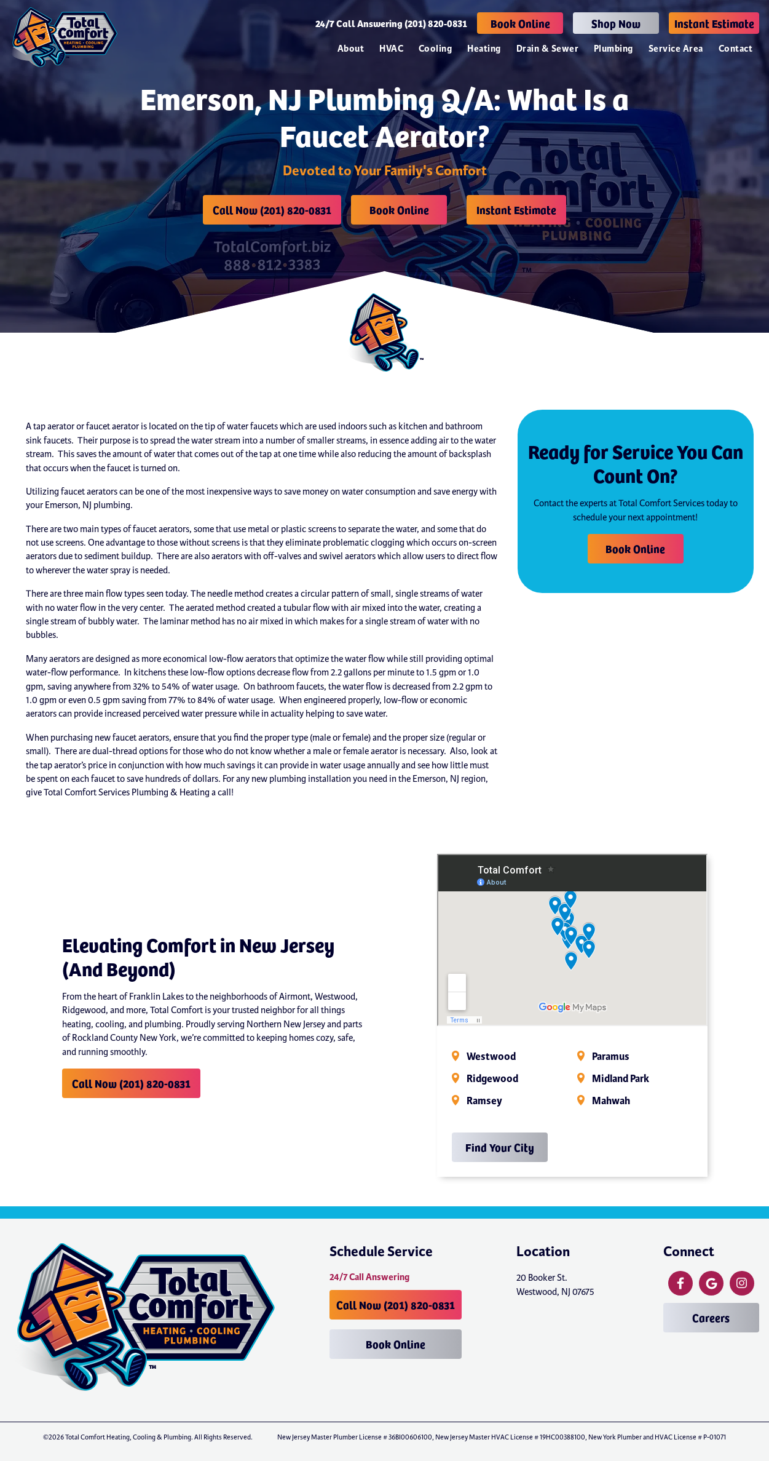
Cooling (435, 49)
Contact (735, 49)
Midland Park (620, 1079)
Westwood (491, 1057)
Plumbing (613, 49)
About (350, 49)
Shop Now (616, 23)
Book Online (520, 23)
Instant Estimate (714, 23)
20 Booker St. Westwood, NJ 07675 (555, 1284)
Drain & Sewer (547, 49)
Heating (483, 49)
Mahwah (611, 1101)
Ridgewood (492, 1079)
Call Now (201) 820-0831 (272, 209)
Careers (711, 1317)
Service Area (676, 49)
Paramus (610, 1057)
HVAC (391, 49)
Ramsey (484, 1101)
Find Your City (499, 1147)
